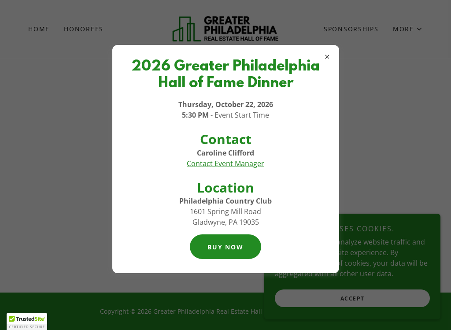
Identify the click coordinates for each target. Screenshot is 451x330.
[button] (27, 321)
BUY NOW (225, 247)
